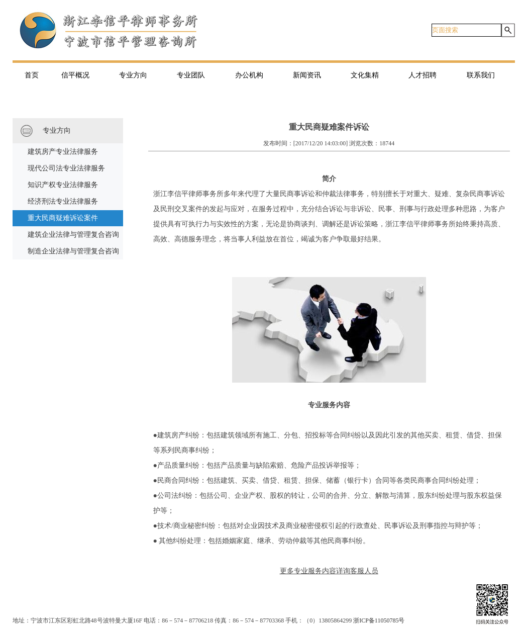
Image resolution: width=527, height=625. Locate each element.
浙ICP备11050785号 (378, 620)
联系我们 (481, 75)
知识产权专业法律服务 (63, 185)
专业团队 (191, 75)
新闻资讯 (307, 75)
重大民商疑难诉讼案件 (63, 218)
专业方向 (133, 75)
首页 (32, 75)
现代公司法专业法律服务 (66, 168)
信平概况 (75, 75)
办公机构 (249, 75)
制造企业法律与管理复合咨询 (73, 251)
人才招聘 (422, 75)
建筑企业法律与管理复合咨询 (73, 234)
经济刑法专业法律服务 (63, 201)
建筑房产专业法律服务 (63, 151)
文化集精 (365, 75)
